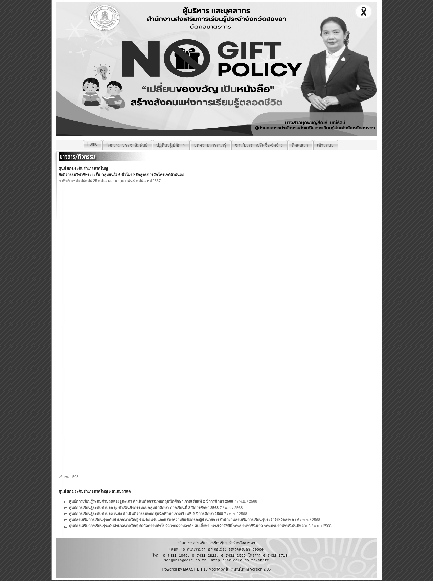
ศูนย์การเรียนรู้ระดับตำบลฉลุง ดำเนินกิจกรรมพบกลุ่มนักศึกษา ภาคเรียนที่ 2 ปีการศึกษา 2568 (144, 508)
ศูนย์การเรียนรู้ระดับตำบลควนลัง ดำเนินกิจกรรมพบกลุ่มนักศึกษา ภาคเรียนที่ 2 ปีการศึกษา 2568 (146, 514)
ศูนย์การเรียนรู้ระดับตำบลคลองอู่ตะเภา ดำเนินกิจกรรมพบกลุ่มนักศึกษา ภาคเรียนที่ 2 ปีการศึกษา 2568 (151, 501)
